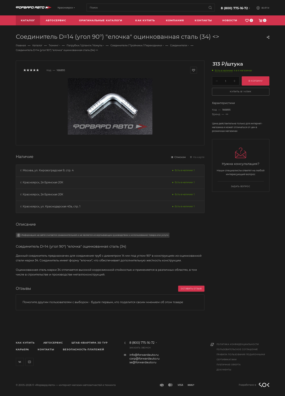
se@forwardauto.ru (142, 362)
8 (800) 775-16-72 (234, 8)
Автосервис (53, 342)
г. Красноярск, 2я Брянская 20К (41, 182)
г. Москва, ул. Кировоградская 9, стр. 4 (47, 170)
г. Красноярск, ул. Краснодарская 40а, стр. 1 (50, 206)
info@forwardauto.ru (144, 355)
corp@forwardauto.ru (144, 358)
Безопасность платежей (83, 349)
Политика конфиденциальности (238, 344)
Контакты (46, 349)
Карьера (22, 349)
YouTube (29, 362)
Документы (224, 370)
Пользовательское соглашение (237, 349)
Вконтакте (20, 362)
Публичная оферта (229, 364)
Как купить (25, 342)
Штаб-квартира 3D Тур (89, 342)
